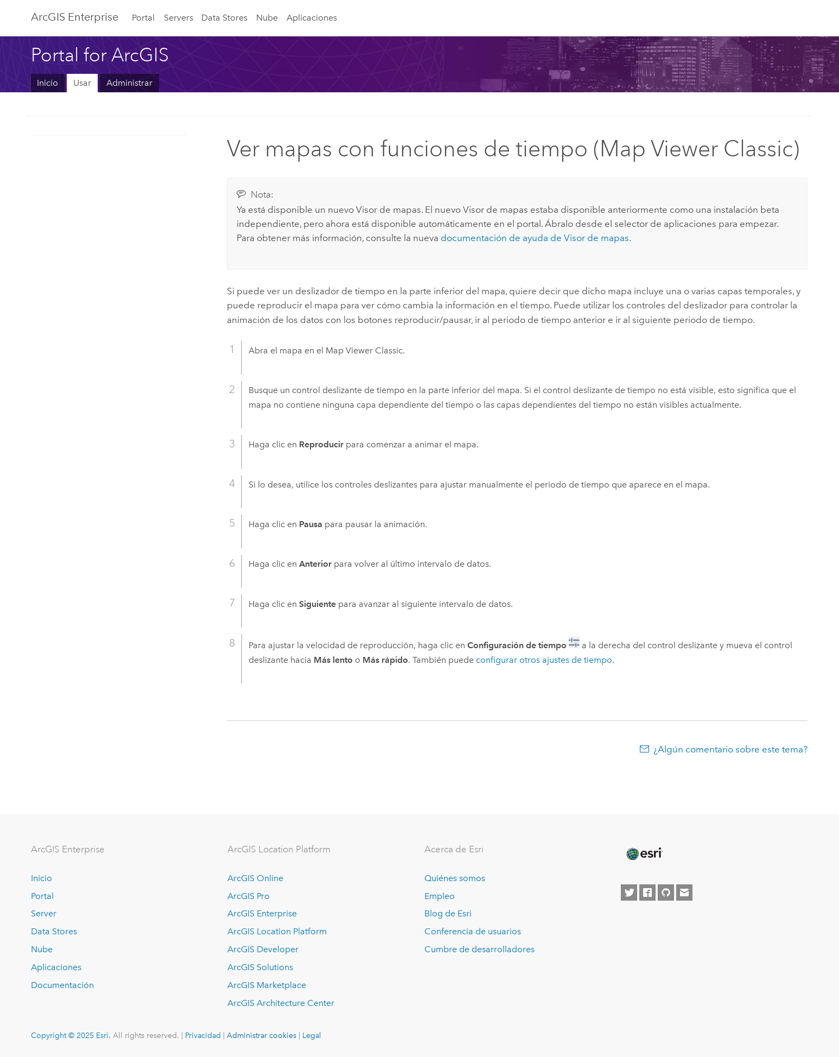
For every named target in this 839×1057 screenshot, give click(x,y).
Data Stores (224, 17)
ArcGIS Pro (248, 896)
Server (43, 913)
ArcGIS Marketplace (266, 985)
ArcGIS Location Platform (277, 931)
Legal (311, 1035)
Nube (267, 17)
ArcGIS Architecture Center (280, 1003)
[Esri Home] (644, 854)
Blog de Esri (448, 913)
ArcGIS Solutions (260, 967)
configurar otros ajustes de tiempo (544, 660)
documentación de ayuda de (535, 237)
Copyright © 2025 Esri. (71, 1035)
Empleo (439, 896)
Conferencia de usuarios (472, 931)
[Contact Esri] (684, 892)
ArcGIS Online (255, 878)
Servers (178, 17)
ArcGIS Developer (262, 949)
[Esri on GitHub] (666, 892)
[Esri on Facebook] (647, 892)
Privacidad (203, 1035)
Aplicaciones (312, 17)
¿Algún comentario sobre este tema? (730, 749)
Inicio (47, 83)
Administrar (129, 83)
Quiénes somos (454, 878)
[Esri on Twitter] (629, 892)
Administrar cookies (261, 1035)
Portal (143, 17)
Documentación (62, 985)
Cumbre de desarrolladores (479, 949)
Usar (82, 83)
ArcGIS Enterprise (74, 16)
